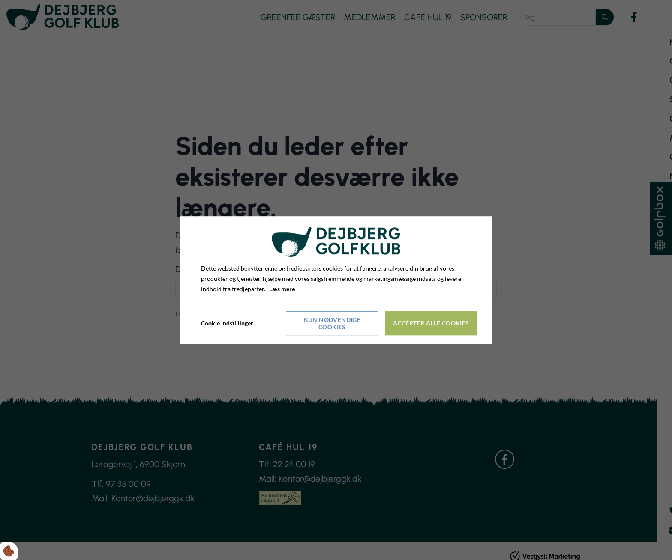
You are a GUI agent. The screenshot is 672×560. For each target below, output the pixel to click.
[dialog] (336, 279)
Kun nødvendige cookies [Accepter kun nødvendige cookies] (332, 323)
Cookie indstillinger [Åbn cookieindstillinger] (227, 323)
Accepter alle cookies (431, 323)
